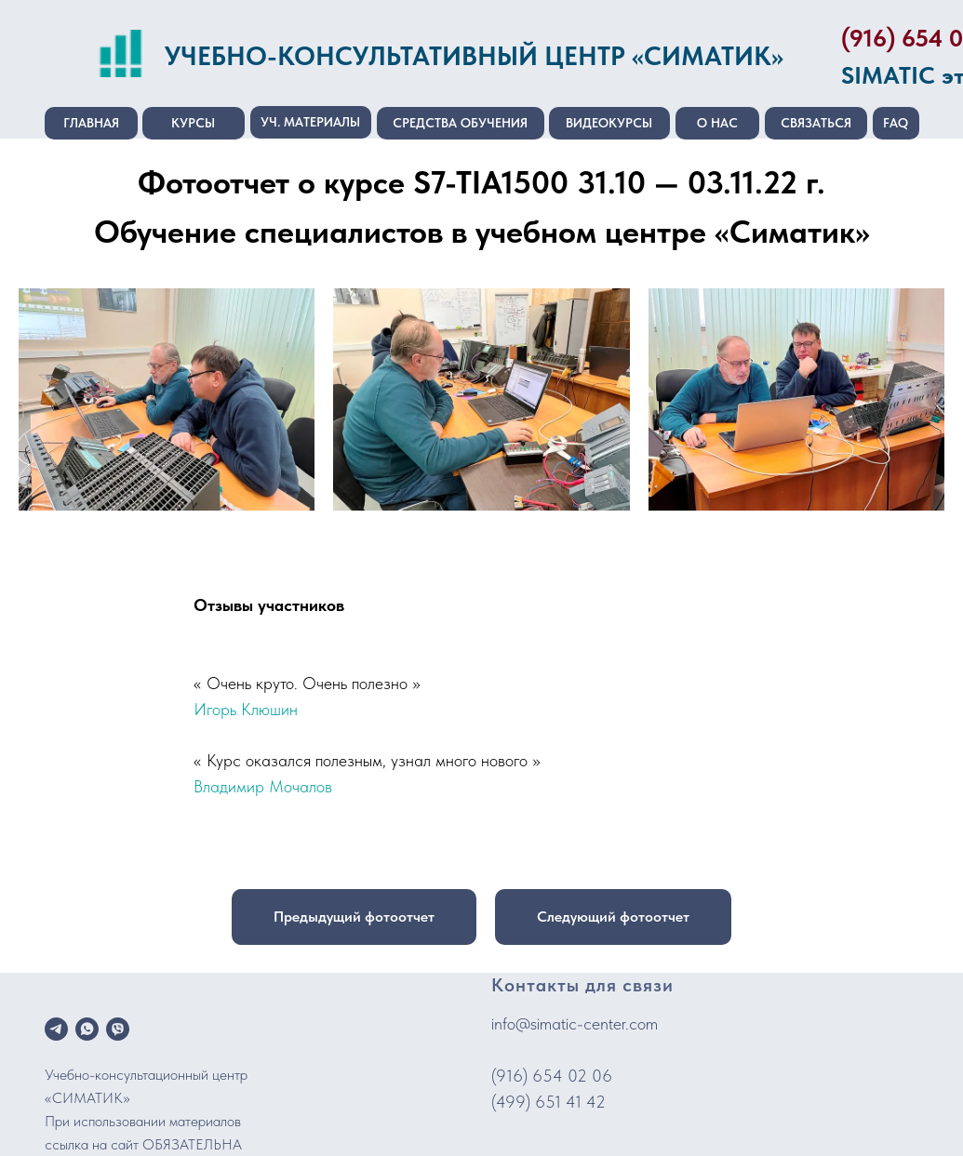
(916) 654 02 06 (551, 1075)
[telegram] (56, 1029)
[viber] (117, 1029)
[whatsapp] (87, 1029)
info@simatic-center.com (574, 1023)
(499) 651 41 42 (548, 1101)
